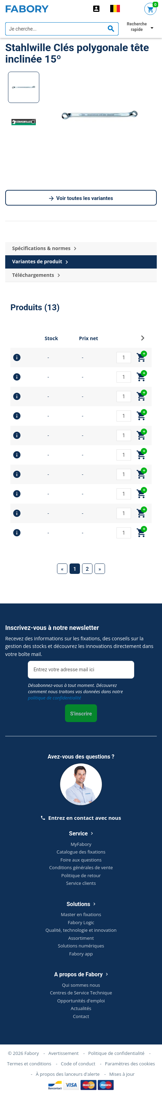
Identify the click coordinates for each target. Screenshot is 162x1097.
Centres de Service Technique (81, 993)
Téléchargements (36, 275)
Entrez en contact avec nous (81, 817)
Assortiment (81, 938)
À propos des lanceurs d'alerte (68, 1074)
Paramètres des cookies (130, 1063)
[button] (142, 340)
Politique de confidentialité (116, 1053)
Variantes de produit (40, 261)
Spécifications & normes (44, 248)
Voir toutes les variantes (81, 198)
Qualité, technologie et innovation (81, 930)
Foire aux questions (81, 860)
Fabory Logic (81, 922)
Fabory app (81, 954)
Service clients (81, 883)
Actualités (81, 1008)
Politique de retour (81, 875)
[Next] (100, 569)
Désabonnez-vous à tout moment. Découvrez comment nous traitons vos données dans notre (75, 691)
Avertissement (63, 1053)
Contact (81, 1016)
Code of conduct (78, 1063)
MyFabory (81, 844)
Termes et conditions (29, 1063)
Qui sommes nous (81, 985)
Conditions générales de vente (81, 867)
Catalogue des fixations (81, 852)
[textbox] (62, 28)
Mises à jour (122, 1074)
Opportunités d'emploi (81, 1001)
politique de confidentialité (54, 698)
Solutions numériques (81, 946)
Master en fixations (81, 914)
